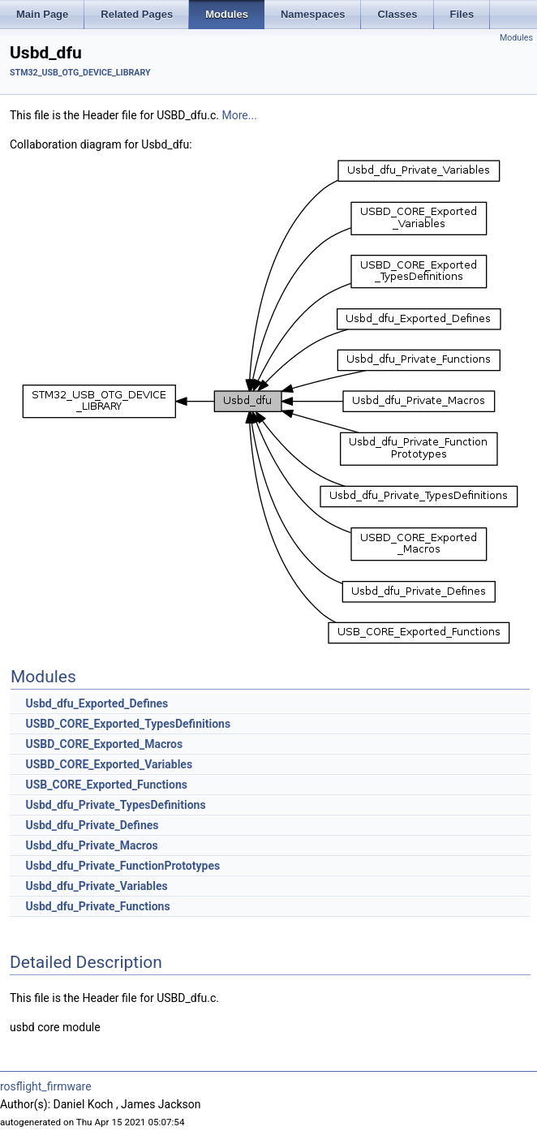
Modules (516, 37)
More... (239, 115)
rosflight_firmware (46, 1086)
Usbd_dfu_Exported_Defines (96, 703)
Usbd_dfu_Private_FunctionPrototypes (122, 865)
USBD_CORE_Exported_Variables (108, 764)
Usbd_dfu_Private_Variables (96, 885)
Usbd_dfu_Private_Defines (91, 825)
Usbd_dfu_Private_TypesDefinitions (115, 804)
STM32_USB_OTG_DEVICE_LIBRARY (80, 72)
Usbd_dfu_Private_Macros (91, 845)
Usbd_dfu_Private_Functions (97, 906)
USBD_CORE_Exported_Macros (104, 744)
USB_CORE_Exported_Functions (106, 784)
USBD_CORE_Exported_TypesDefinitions (127, 723)
